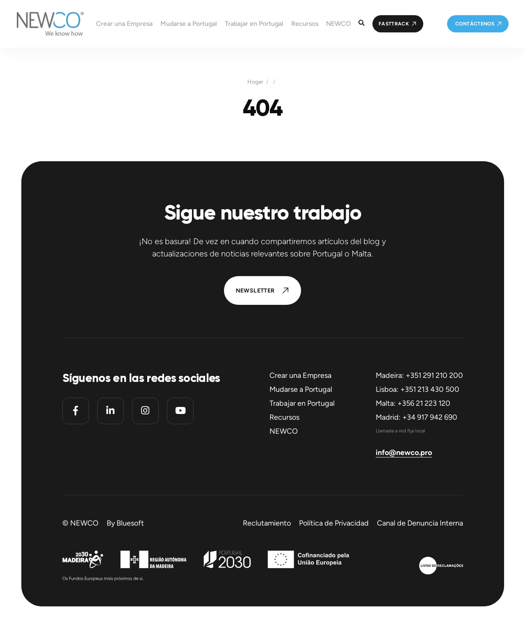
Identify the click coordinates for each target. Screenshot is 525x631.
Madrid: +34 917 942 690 (416, 417)
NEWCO (283, 431)
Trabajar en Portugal (302, 403)
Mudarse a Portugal (300, 389)
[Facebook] (75, 411)
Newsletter (255, 290)
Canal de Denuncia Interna (420, 523)
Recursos (284, 417)
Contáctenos (474, 24)
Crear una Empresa (300, 375)
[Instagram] (145, 411)
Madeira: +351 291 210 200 (419, 375)
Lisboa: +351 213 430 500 (417, 389)
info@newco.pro (404, 452)
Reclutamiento (267, 523)
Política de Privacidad (334, 523)
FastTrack (394, 24)
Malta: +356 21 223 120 (413, 403)
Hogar (255, 82)
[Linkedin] (110, 411)
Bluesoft (130, 523)
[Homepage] (42, 24)
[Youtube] (180, 411)
